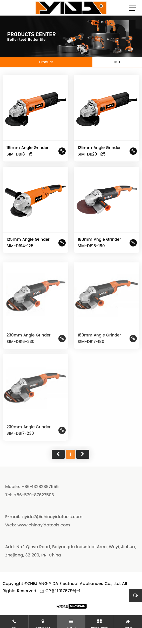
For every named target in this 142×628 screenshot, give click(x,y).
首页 (58, 465)
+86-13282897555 (40, 486)
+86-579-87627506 (34, 495)
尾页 (82, 465)
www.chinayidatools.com (43, 525)
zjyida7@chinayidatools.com (52, 516)
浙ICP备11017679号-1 (60, 591)
